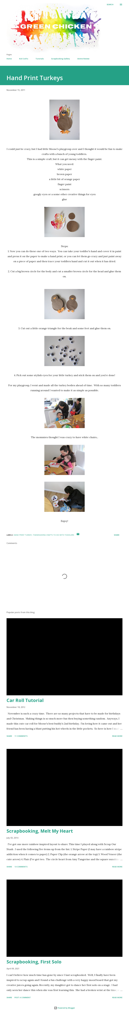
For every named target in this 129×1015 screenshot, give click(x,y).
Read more (117, 736)
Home (9, 58)
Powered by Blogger (64, 1008)
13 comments (20, 866)
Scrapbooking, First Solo (34, 962)
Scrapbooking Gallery (60, 58)
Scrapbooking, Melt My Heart (40, 831)
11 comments (20, 736)
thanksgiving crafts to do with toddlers (53, 535)
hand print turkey (23, 535)
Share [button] (116, 535)
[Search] (110, 4)
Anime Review (83, 58)
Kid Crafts (23, 58)
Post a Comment (22, 997)
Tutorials (40, 58)
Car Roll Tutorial (25, 700)
